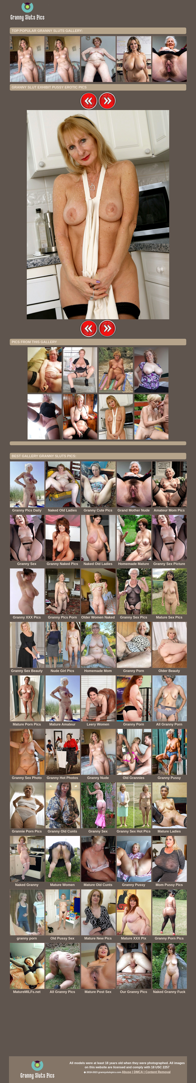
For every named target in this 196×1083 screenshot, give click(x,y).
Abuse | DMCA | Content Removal (146, 1072)
